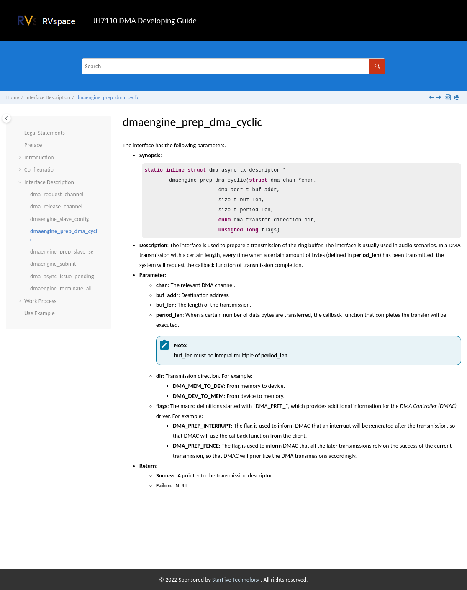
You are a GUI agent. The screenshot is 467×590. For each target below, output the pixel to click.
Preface (33, 145)
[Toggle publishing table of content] (6, 118)
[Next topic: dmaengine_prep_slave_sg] (439, 98)
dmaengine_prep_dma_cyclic (107, 97)
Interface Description (48, 97)
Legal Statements (44, 132)
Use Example (39, 313)
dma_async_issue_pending (62, 276)
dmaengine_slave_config (59, 219)
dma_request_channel (56, 194)
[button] (21, 133)
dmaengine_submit (53, 263)
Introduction (39, 157)
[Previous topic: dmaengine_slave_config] (432, 98)
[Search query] (233, 66)
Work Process (40, 301)
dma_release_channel (56, 206)
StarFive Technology (236, 579)
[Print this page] (458, 98)
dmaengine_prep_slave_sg (61, 251)
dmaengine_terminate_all (61, 288)
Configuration (40, 169)
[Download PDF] (449, 98)
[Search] (377, 66)
